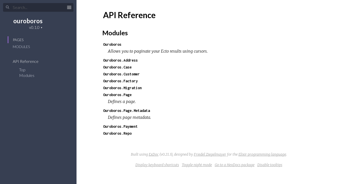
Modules (21, 46)
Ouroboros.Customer (121, 74)
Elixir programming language (262, 154)
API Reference (29, 61)
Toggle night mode (197, 165)
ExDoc (154, 154)
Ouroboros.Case (117, 67)
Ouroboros (112, 44)
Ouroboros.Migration (122, 88)
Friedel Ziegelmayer (210, 154)
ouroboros (28, 21)
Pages (18, 40)
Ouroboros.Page (117, 95)
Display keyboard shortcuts (157, 165)
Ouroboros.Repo (117, 133)
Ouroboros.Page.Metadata (126, 110)
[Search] (38, 7)
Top (22, 69)
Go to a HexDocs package (235, 165)
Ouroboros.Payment (120, 126)
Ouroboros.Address (120, 60)
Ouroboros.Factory (120, 81)
